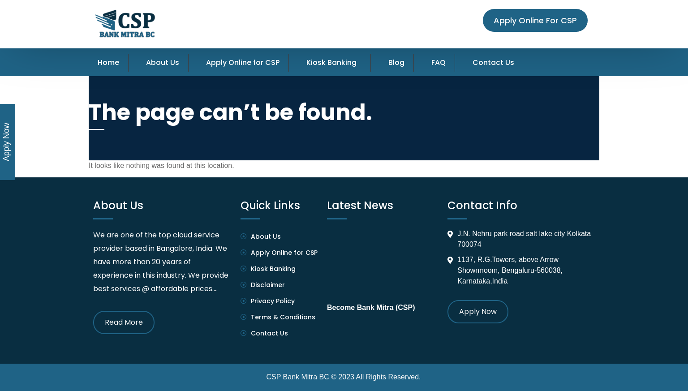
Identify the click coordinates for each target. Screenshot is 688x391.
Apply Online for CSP (243, 62)
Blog (396, 62)
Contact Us (493, 62)
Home (108, 62)
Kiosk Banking (331, 62)
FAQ (438, 62)
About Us (162, 62)
